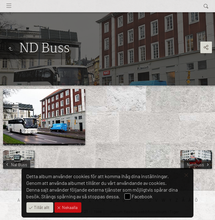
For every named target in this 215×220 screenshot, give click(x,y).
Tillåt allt (41, 207)
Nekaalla (69, 207)
